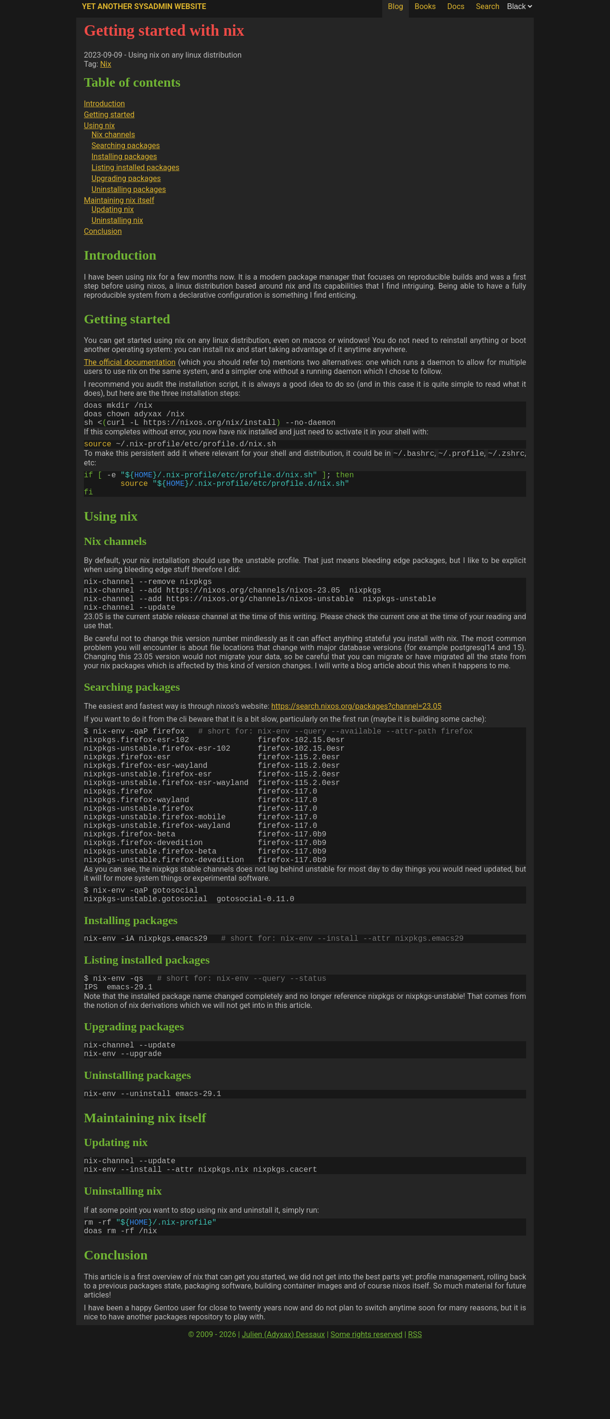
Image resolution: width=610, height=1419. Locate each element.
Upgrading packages (126, 178)
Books (425, 6)
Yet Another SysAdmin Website (144, 6)
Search (487, 6)
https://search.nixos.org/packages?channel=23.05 (356, 728)
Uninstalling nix (117, 220)
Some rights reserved (367, 1409)
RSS (415, 1409)
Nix (105, 64)
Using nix (99, 125)
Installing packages (124, 156)
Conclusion (103, 231)
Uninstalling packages (129, 189)
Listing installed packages (135, 167)
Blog (395, 6)
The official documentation (129, 362)
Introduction (104, 103)
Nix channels (113, 134)
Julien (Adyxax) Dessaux (283, 1409)
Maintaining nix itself (119, 200)
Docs (456, 6)
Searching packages (126, 145)
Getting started (109, 114)
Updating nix (113, 209)
